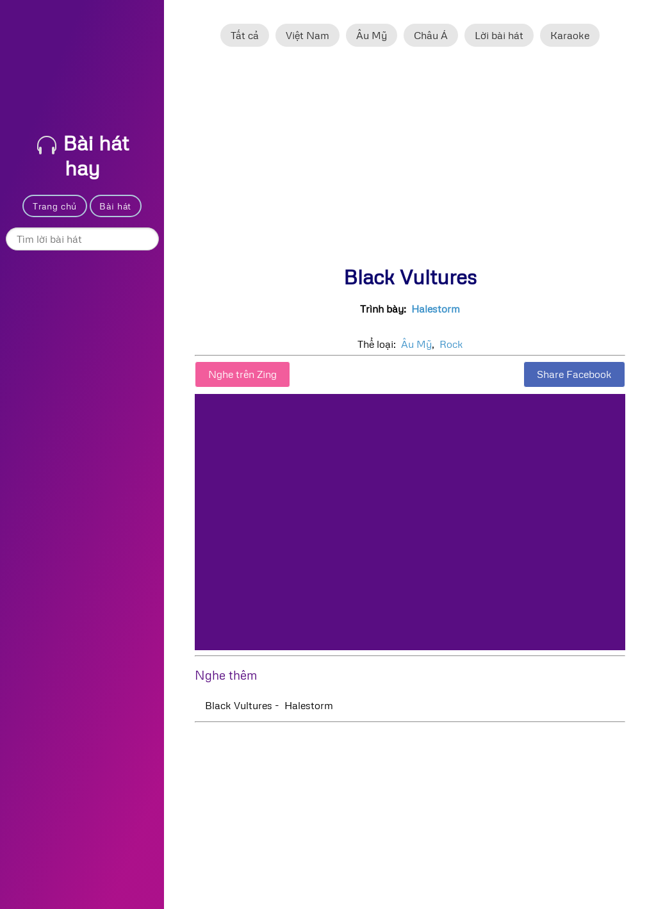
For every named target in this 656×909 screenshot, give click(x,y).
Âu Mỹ (371, 35)
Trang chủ (55, 206)
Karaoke (569, 35)
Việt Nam (307, 35)
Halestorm (435, 308)
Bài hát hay (83, 155)
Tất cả (245, 35)
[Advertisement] (410, 162)
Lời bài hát (499, 35)
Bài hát (115, 206)
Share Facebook (574, 374)
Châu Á (431, 35)
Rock (451, 344)
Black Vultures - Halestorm (269, 705)
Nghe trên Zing (242, 374)
